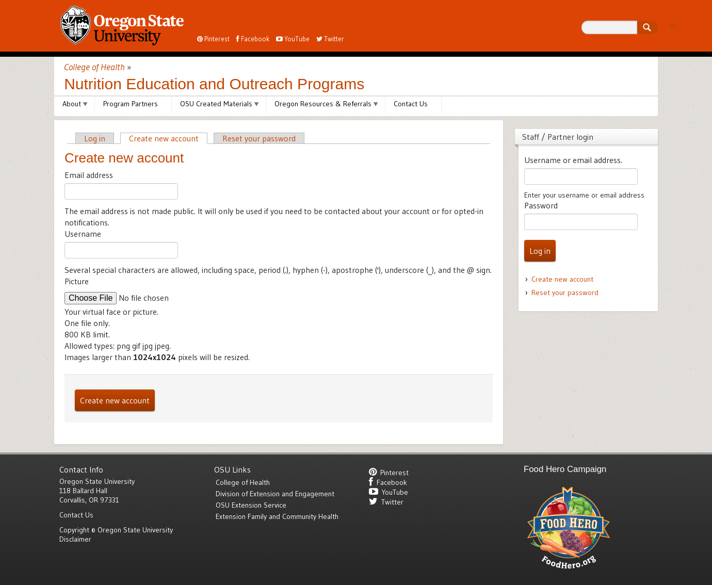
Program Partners (130, 103)
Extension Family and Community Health (277, 516)
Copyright (74, 529)
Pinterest (213, 39)
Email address (88, 175)
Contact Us (411, 103)
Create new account (164, 138)
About (71, 103)
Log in (94, 138)
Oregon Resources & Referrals (322, 103)
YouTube (293, 39)
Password (541, 205)
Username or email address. (573, 160)
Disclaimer (75, 539)
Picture (76, 281)
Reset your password (259, 138)
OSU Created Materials (216, 103)
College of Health (94, 67)
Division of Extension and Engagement (275, 493)
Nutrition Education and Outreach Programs (214, 83)
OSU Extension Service (251, 505)
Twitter (330, 39)
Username (82, 234)
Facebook (252, 39)
